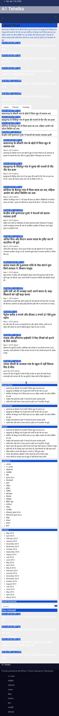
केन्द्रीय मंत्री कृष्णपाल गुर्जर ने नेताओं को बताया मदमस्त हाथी (26, 135)
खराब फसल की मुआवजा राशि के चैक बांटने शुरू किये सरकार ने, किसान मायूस (27, 267)
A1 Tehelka (13, 8)
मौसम (8, 507)
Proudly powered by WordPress (14, 671)
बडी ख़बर (10, 43)
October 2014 (11, 549)
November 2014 (12, 546)
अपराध (4, 43)
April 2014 (10, 565)
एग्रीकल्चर (6, 262)
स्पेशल (8, 520)
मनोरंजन (9, 504)
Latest (6, 107)
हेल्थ (7, 526)
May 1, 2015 (8, 272)
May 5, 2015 (7, 53)
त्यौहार (8, 486)
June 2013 (10, 589)
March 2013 (11, 597)
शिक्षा (19, 335)
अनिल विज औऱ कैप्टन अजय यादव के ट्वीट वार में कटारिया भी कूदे (27, 402)
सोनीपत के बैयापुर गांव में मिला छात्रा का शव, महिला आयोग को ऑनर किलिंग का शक (27, 73)
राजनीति (18, 81)
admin (14, 53)
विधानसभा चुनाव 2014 (14, 515)
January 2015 (11, 541)
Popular (15, 107)
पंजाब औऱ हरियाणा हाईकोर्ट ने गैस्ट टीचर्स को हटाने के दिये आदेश (27, 454)
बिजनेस (8, 496)
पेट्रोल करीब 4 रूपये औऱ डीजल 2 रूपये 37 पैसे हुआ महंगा (25, 451)
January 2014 (11, 573)
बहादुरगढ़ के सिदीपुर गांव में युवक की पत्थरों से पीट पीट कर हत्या (28, 119)
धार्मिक (8, 491)
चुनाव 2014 (10, 478)
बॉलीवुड (8, 499)
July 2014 (10, 557)
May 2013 (10, 592)
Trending (25, 107)
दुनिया (8, 488)
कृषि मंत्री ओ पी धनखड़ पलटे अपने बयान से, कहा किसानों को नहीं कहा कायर (27, 293)
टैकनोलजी (9, 480)
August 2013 (11, 584)
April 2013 (10, 595)
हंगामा (8, 523)
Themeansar (48, 671)
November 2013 (12, 579)
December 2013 (12, 576)
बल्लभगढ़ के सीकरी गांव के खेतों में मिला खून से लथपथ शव (26, 113)
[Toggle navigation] (3, 16)
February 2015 (12, 538)
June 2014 (10, 560)
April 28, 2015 (9, 371)
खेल (7, 475)
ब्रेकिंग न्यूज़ (16, 43)
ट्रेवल (7, 483)
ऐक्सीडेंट (9, 472)
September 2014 (12, 552)
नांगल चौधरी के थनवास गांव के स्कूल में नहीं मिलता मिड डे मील (26, 457)
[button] (2, 18)
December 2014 (12, 544)
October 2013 (11, 581)
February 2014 (12, 571)
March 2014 (11, 568)
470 (31, 383)
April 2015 (10, 536)
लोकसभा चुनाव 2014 (13, 512)
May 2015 (10, 533)
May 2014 (10, 563)
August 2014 (11, 555)
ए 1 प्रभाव (9, 467)
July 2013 (10, 587)
